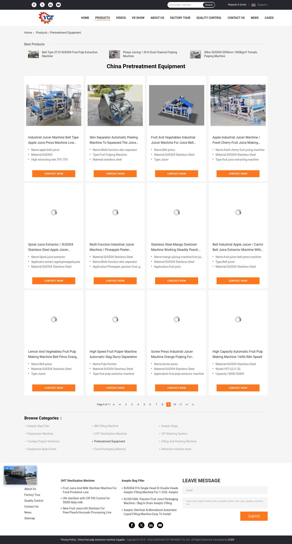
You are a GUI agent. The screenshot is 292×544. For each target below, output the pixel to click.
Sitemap (29, 518)
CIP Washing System (174, 433)
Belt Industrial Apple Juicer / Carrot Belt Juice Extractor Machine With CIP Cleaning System (238, 247)
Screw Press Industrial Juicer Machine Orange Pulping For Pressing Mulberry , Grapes (172, 355)
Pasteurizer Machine (40, 433)
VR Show (138, 17)
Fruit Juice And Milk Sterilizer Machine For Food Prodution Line (90, 490)
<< (120, 404)
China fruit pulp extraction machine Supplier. (102, 539)
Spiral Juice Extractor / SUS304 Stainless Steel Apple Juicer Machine (50, 247)
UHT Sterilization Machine (110, 433)
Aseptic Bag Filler (38, 426)
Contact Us (236, 17)
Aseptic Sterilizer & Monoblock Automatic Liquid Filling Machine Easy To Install (150, 512)
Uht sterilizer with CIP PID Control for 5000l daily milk (86, 500)
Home (85, 17)
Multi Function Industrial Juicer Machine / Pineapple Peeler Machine (112, 247)
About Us (157, 17)
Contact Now (53, 173)
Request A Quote (237, 4)
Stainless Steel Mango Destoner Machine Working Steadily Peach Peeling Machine (174, 247)
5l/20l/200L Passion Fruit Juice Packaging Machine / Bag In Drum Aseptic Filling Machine (151, 501)
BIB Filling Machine (106, 426)
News (255, 17)
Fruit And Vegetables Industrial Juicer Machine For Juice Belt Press (173, 140)
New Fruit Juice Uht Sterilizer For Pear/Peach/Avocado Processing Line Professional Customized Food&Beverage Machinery (89, 511)
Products (102, 17)
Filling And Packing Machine (179, 441)
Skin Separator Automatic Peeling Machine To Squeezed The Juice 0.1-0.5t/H (114, 140)
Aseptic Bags (169, 426)
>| (193, 404)
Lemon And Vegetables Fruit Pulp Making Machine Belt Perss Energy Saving (53, 355)
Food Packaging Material (110, 449)
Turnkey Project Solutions (43, 441)
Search (209, 4)
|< (114, 404)
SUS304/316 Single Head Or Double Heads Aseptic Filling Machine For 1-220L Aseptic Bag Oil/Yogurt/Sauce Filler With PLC (151, 491)
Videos (121, 17)
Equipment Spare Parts (41, 449)
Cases (269, 17)
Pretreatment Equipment (109, 441)
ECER (231, 539)
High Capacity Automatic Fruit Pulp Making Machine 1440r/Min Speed (238, 354)
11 (180, 404)
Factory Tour (180, 17)
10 (174, 404)
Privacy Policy (68, 539)
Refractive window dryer (176, 449)
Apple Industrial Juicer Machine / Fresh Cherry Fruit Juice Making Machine (236, 140)
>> (187, 404)
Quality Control (209, 17)
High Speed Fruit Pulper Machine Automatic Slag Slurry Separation (113, 354)
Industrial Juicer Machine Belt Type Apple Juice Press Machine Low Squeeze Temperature (53, 140)
